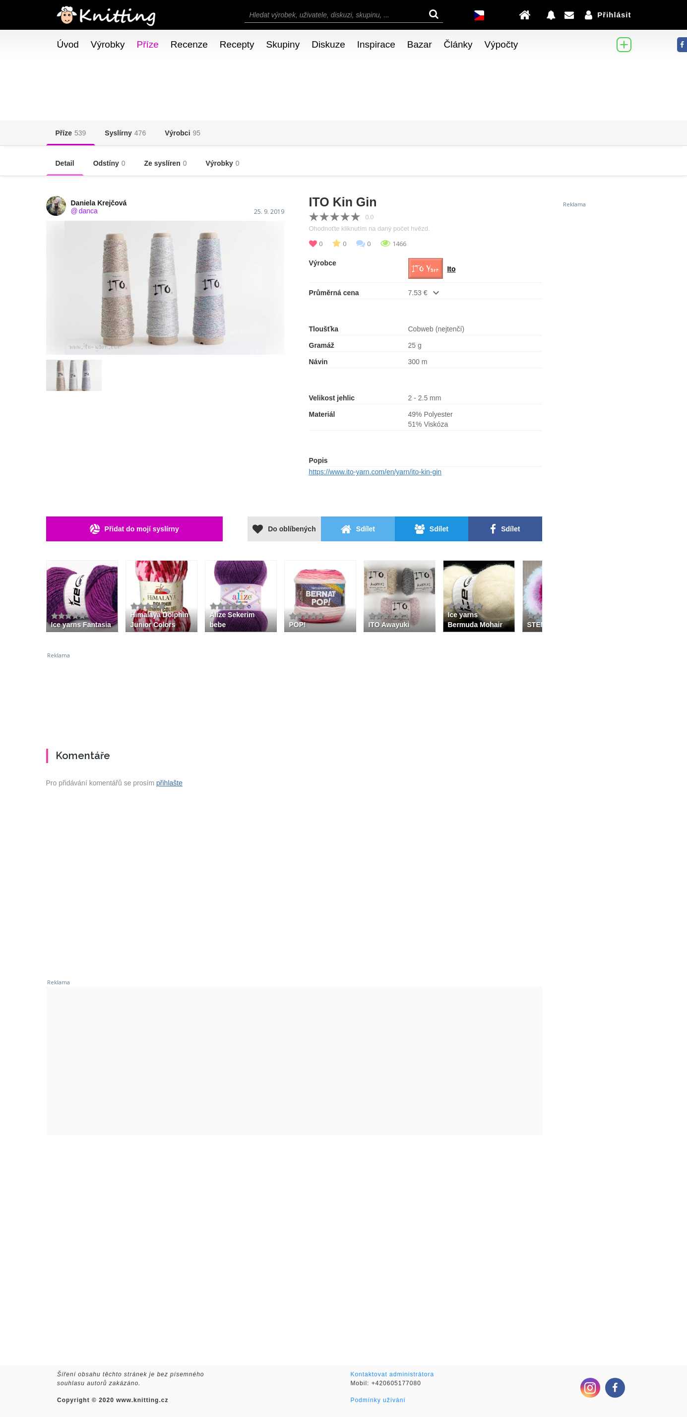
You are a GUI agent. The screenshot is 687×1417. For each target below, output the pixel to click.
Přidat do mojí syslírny (134, 529)
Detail (65, 163)
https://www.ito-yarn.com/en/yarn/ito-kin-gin (375, 472)
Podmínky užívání (377, 1400)
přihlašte (169, 783)
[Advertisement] (294, 696)
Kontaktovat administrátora (392, 1374)
